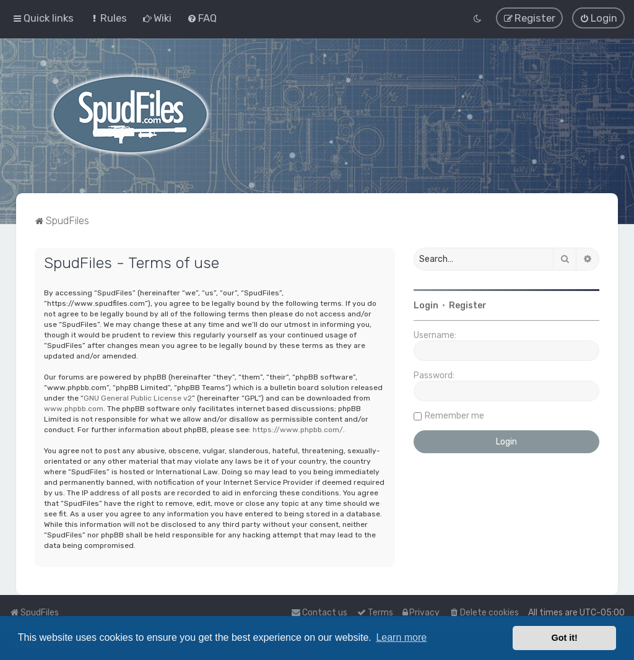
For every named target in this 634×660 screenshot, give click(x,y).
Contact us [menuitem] (319, 612)
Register (468, 305)
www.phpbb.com (73, 408)
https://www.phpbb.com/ (298, 429)
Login (426, 305)
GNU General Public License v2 (138, 397)
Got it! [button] (565, 638)
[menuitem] (108, 18)
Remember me (454, 415)
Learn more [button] (401, 637)
